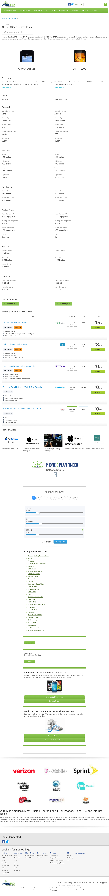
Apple (15, 855)
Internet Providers (42, 855)
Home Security (64, 10)
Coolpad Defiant (33, 620)
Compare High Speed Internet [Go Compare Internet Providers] (54, 740)
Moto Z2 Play (32, 569)
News (76, 4)
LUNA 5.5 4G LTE (33, 589)
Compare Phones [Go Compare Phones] (54, 701)
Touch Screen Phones (56, 860)
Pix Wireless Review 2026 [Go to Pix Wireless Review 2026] (10, 449)
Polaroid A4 (31, 561)
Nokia (15, 868)
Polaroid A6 (31, 607)
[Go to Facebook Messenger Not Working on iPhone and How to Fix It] (32, 440)
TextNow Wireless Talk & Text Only (19, 366)
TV (46, 10)
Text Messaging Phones (57, 863)
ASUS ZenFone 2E (34, 574)
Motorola (16, 865)
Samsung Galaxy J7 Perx (36, 584)
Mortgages (85, 10)
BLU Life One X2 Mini (35, 615)
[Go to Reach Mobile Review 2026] (95, 440)
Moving (94, 10)
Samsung (17, 870)
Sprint (3, 860)
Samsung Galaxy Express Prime (38, 556)
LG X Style (31, 599)
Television (40, 858)
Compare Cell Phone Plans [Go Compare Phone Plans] (54, 697)
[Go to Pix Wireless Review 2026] (11, 440)
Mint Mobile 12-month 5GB (15, 322)
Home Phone (38, 10)
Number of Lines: (54, 492)
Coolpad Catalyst (33, 617)
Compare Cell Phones (9, 19)
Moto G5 (30, 558)
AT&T (3, 858)
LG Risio (30, 594)
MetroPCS (5, 870)
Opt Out (104, 883)
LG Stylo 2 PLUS (33, 627)
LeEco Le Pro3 (32, 586)
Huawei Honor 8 (33, 576)
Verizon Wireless (7, 855)
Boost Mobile (5, 873)
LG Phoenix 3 (32, 609)
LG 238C (31, 612)
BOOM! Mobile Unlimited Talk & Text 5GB (22, 409)
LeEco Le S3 (32, 625)
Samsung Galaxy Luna (35, 571)
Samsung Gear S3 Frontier (36, 604)
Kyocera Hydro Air (34, 579)
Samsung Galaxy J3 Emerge (37, 563)
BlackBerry (17, 858)
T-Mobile (4, 863)
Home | (60, 883)
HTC (15, 860)
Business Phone (25, 10)
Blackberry (70, 858)
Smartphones (54, 855)
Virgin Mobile (5, 865)
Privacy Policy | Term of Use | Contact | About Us (79, 883)
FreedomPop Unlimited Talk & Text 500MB (22, 387)
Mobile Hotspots (30, 855)
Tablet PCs (28, 858)
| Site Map (98, 883)
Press (81, 4)
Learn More (29, 643)
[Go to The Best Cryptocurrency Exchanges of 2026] (53, 440)
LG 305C (31, 566)
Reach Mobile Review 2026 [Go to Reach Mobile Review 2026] (95, 449)
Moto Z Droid (32, 592)
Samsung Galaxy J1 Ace (36, 630)
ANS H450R (32, 602)
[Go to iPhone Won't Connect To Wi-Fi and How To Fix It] (74, 440)
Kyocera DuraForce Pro (35, 597)
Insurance (75, 10)
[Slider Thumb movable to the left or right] (38, 513)
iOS (68, 860)
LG (15, 863)
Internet (53, 10)
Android (69, 855)
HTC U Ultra (32, 622)
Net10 (3, 868)
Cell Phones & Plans (9, 10)
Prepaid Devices (55, 858)
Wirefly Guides (80, 853)
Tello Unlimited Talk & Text (15, 344)
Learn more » (6, 88)
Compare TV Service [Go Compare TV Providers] (54, 736)
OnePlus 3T (31, 581)
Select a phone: (55, 470)
